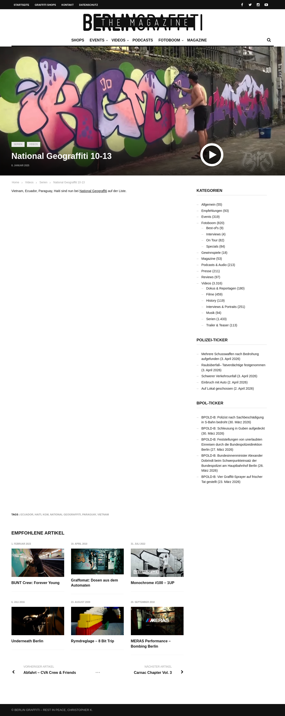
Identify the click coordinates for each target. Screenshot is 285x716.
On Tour (212, 240)
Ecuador (26, 514)
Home (15, 182)
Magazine (197, 40)
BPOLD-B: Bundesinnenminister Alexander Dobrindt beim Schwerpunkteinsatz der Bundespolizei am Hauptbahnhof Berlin (232, 460)
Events (98, 40)
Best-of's (212, 228)
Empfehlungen (212, 211)
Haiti (38, 514)
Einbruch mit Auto (214, 382)
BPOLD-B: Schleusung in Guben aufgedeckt (233, 428)
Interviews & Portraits (221, 307)
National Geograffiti (93, 191)
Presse (207, 271)
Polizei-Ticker (212, 340)
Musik (210, 313)
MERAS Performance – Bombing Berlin (151, 643)
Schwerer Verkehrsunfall (219, 376)
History (211, 300)
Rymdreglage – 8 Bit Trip (92, 641)
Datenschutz (88, 4)
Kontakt (67, 4)
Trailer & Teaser (217, 325)
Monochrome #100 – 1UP (152, 583)
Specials (212, 246)
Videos (120, 40)
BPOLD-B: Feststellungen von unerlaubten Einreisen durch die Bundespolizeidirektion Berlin (232, 444)
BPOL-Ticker (210, 403)
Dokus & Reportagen (221, 288)
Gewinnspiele (211, 252)
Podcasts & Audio (214, 265)
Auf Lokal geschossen (217, 388)
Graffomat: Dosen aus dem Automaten (94, 582)
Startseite (21, 4)
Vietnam (103, 514)
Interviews (213, 234)
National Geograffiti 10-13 (69, 182)
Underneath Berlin (27, 641)
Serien (18, 144)
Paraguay (89, 514)
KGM (46, 514)
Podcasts (142, 40)
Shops (77, 40)
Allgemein (209, 204)
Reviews (208, 277)
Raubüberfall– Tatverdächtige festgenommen (233, 365)
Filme (210, 294)
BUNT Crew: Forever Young (36, 583)
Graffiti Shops (45, 4)
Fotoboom (170, 40)
